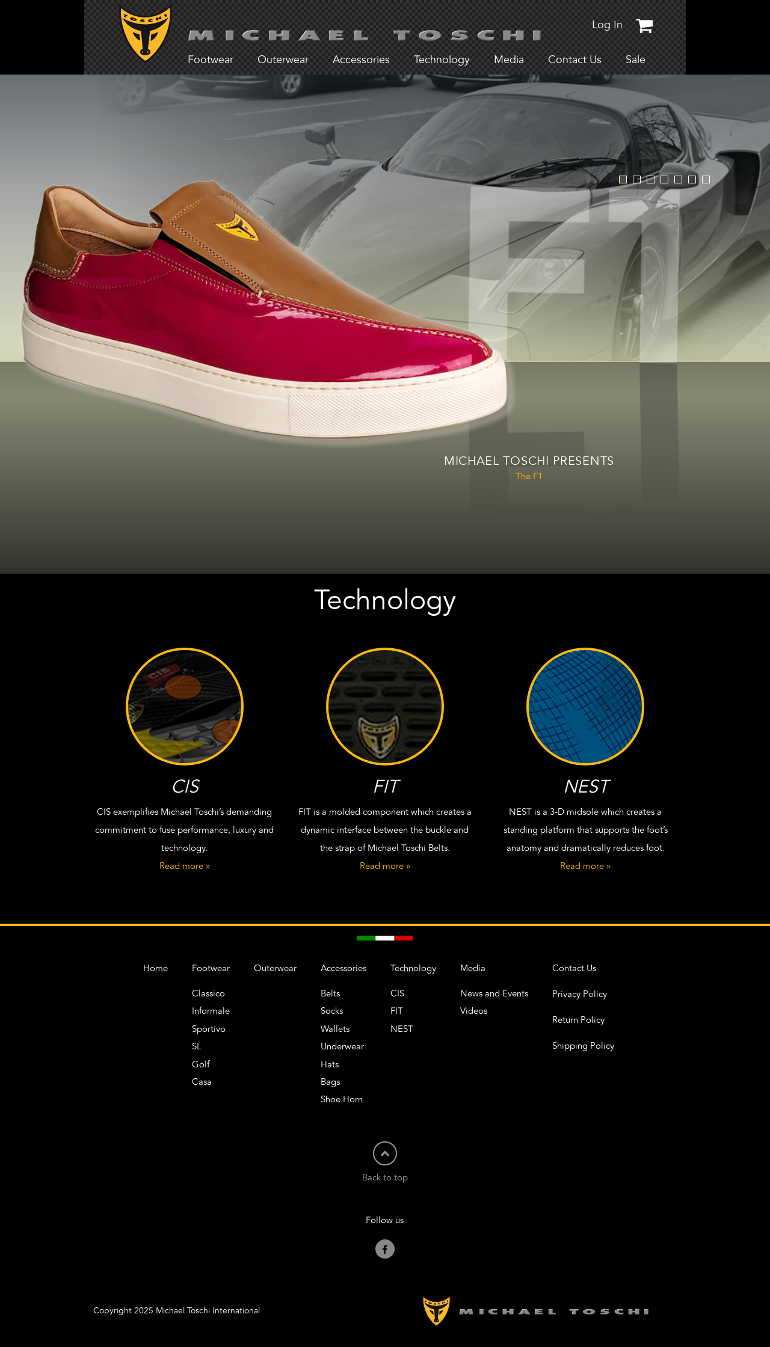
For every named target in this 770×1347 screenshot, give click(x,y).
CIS (397, 993)
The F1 (529, 467)
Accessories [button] (361, 60)
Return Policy (578, 1020)
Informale (211, 1011)
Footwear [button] (210, 60)
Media (472, 968)
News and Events (494, 993)
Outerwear (283, 60)
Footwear (211, 968)
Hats (330, 1064)
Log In (607, 25)
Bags (330, 1082)
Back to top (385, 1161)
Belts (330, 993)
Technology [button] (442, 60)
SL (197, 1046)
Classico (208, 993)
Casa (202, 1082)
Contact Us (575, 60)
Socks (332, 1011)
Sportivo (209, 1029)
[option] (385, 324)
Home (155, 968)
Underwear (342, 1046)
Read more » (184, 866)
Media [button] (509, 60)
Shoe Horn (342, 1099)
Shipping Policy (583, 1046)
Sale (635, 60)
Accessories (343, 968)
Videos (473, 1011)
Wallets (335, 1029)
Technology (413, 968)
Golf (200, 1064)
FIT (396, 1011)
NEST (401, 1029)
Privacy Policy (579, 994)
